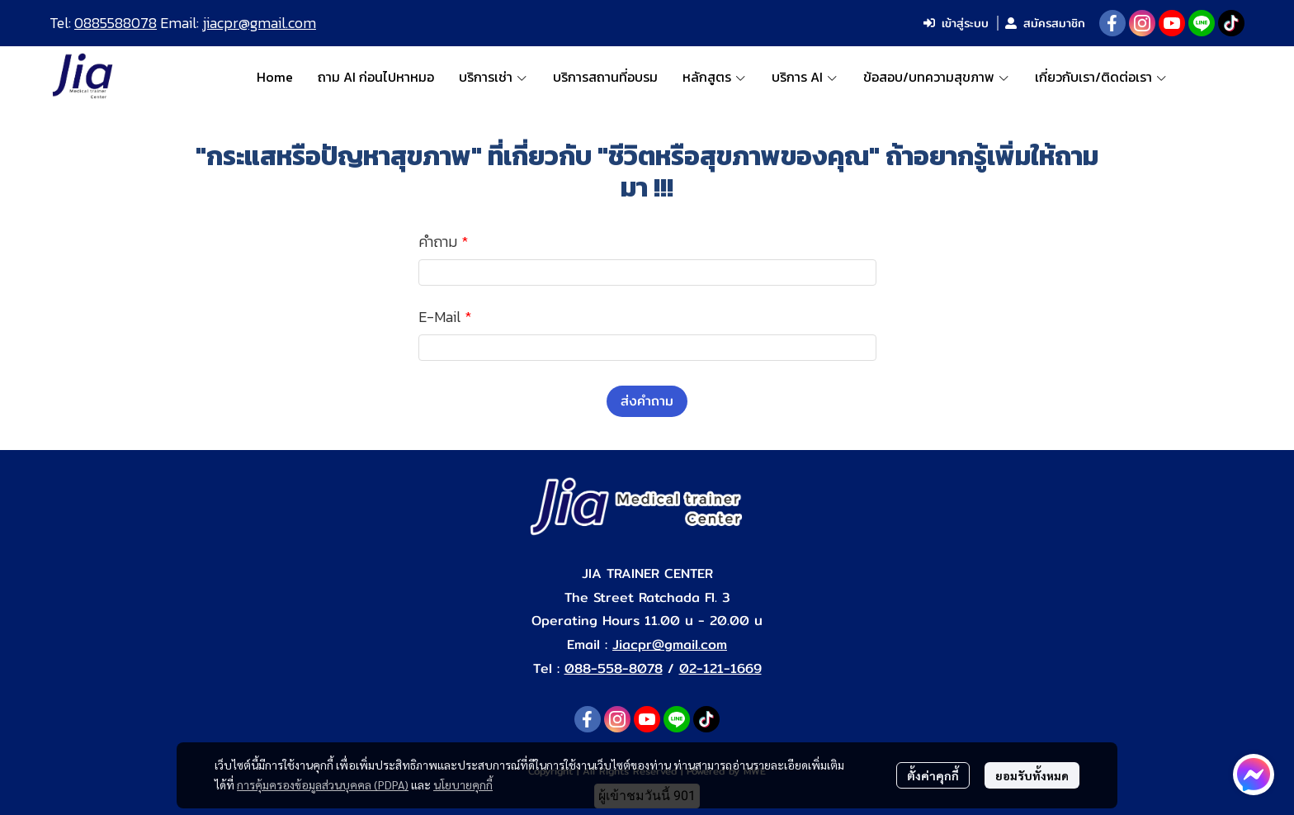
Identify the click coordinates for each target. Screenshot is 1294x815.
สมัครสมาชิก (1045, 23)
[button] (1218, 77)
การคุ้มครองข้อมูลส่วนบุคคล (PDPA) (323, 784)
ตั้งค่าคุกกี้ (933, 775)
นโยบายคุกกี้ (463, 784)
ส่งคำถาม (647, 401)
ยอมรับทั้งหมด (1032, 775)
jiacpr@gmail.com (259, 23)
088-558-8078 (613, 668)
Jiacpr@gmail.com (669, 644)
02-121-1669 (720, 668)
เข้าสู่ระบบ (956, 23)
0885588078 (115, 23)
